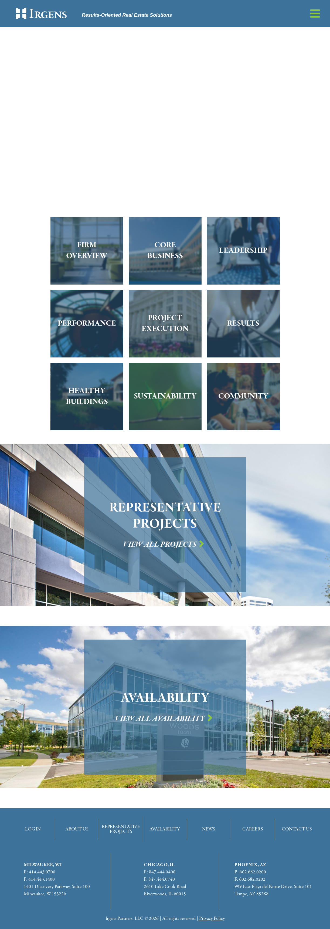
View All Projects (159, 544)
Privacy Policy (212, 918)
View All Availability (160, 719)
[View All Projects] (201, 543)
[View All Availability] (210, 717)
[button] (315, 13)
